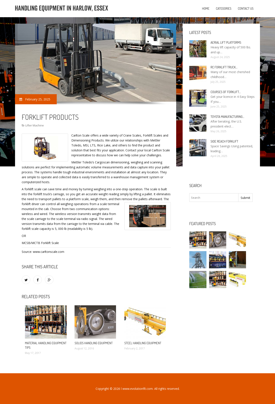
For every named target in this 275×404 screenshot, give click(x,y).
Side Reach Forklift (224, 141)
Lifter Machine (34, 125)
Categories (223, 8)
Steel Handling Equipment (142, 343)
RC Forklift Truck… (224, 67)
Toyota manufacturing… (227, 117)
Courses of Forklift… (226, 92)
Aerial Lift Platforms (226, 42)
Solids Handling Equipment (94, 343)
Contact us (246, 8)
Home (205, 8)
